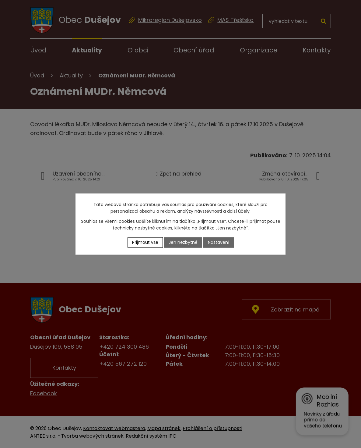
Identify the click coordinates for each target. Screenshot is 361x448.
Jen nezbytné (183, 242)
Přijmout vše (145, 242)
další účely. (239, 211)
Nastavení (218, 242)
